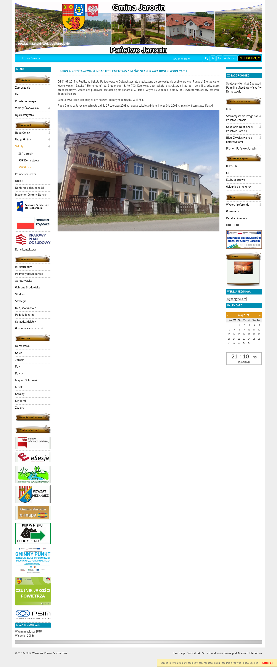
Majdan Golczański (26, 380)
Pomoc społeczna (26, 174)
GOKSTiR (231, 166)
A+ (219, 58)
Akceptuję (267, 663)
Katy (18, 366)
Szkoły (19, 146)
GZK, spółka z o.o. (26, 308)
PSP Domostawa (28, 160)
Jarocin (19, 359)
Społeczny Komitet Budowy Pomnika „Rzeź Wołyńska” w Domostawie (243, 87)
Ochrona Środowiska (27, 287)
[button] (49, 108)
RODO (19, 181)
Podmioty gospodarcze (29, 273)
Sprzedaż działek (25, 321)
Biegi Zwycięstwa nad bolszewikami (239, 139)
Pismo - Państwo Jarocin (241, 148)
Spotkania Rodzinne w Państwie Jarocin (239, 129)
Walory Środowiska (27, 108)
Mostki (19, 387)
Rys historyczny (24, 115)
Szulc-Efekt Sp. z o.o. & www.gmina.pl (211, 653)
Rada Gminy (22, 132)
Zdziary (19, 407)
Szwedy (19, 393)
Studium (20, 294)
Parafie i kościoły (236, 218)
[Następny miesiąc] (260, 315)
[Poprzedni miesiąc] (228, 315)
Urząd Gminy (23, 139)
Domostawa (22, 346)
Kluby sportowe (235, 179)
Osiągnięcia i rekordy (238, 186)
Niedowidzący (250, 58)
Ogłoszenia (233, 211)
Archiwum (230, 58)
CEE (228, 173)
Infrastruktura (23, 266)
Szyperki (20, 400)
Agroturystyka (23, 280)
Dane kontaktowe (26, 249)
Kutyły (19, 373)
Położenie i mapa (25, 101)
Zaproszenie (22, 87)
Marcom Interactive (250, 653)
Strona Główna (31, 58)
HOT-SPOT (232, 225)
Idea (229, 109)
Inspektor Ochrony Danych (31, 194)
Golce (18, 353)
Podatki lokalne (24, 314)
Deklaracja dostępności (29, 187)
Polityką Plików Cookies (245, 663)
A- (212, 58)
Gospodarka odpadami (29, 328)
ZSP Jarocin (25, 153)
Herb (18, 94)
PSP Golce (24, 167)
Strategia (20, 301)
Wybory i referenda (237, 204)
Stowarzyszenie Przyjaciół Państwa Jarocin (242, 118)
